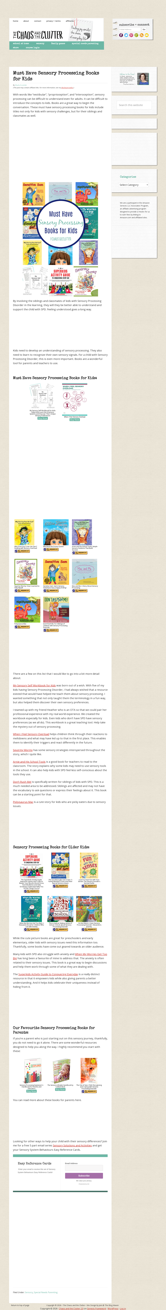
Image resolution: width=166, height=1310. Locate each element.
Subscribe (84, 1175)
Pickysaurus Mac (23, 802)
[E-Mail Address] (130, 29)
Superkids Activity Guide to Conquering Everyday (48, 974)
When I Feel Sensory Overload (31, 734)
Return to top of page (20, 1305)
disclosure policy (67, 88)
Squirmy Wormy (23, 750)
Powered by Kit (84, 1184)
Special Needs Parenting (46, 1292)
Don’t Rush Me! (22, 782)
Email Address (71, 1163)
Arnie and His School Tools (29, 761)
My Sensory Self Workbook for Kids (34, 685)
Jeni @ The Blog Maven (109, 1305)
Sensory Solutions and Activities (72, 1145)
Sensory (29, 1292)
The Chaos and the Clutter (56, 29)
